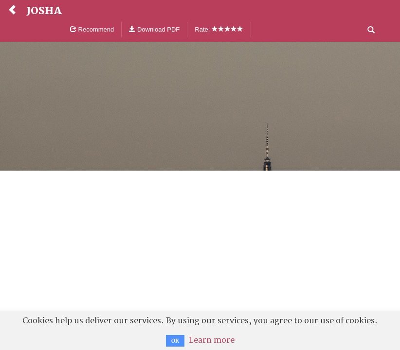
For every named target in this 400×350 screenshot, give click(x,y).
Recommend (92, 29)
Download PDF (154, 29)
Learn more (212, 340)
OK (175, 340)
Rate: (219, 29)
